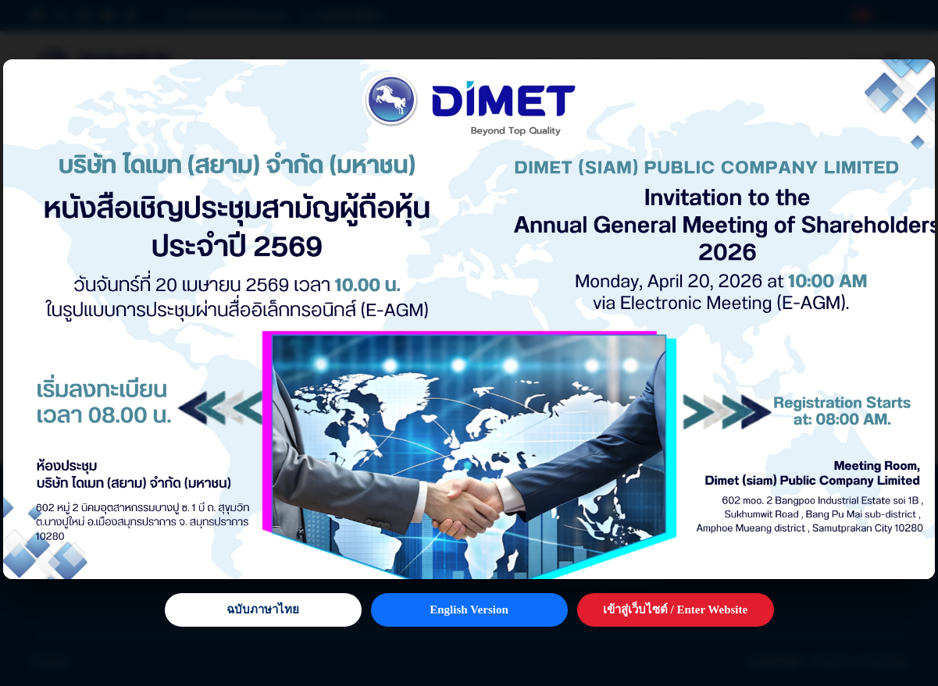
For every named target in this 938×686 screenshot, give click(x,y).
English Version (469, 609)
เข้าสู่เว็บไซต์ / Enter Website (675, 609)
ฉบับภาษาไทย (262, 609)
